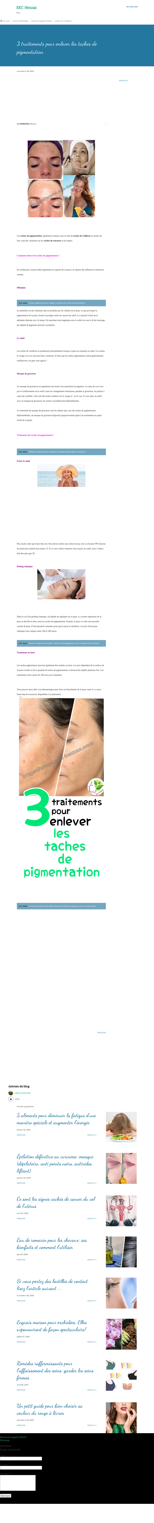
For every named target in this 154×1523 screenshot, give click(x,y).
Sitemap (4, 1459)
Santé (38, 13)
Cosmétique (88, 13)
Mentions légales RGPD (13, 1456)
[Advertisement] (61, 95)
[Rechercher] (132, 6)
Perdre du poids (54, 13)
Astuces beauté (22, 13)
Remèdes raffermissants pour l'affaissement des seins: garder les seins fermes (55, 1389)
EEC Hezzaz (26, 7)
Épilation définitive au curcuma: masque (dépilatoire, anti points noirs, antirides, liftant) (55, 1182)
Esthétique (72, 13)
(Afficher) (33, 124)
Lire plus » (92, 1154)
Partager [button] (123, 81)
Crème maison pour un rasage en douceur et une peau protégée (67, 303)
